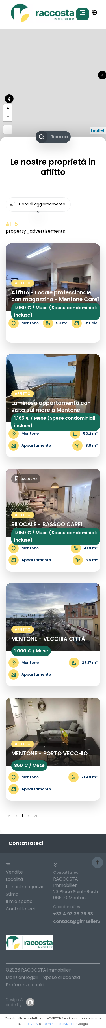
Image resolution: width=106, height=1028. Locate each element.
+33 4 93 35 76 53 (73, 914)
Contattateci (20, 909)
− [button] (8, 117)
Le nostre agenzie (25, 886)
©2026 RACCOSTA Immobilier (38, 970)
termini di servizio (58, 1023)
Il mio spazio (19, 901)
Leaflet (98, 130)
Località (14, 879)
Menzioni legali (22, 977)
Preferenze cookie (26, 985)
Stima (12, 894)
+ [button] (8, 108)
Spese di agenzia (61, 977)
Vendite (14, 872)
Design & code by (14, 1002)
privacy (32, 1023)
